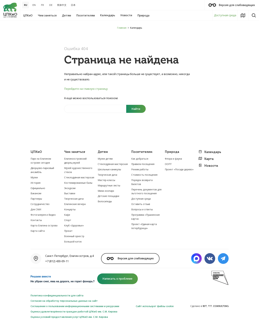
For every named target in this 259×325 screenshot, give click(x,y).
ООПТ (168, 164)
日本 (73, 5)
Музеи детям (105, 158)
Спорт (67, 220)
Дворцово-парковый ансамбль (42, 170)
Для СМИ (36, 209)
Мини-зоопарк (106, 190)
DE (50, 5)
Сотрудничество (40, 204)
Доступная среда (225, 15)
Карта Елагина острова (44, 225)
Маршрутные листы (109, 185)
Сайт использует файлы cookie (155, 306)
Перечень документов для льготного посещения (146, 191)
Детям (103, 152)
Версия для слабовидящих (231, 5)
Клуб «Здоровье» (74, 225)
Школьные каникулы (109, 169)
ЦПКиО (36, 152)
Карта (206, 159)
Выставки (69, 193)
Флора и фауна (173, 158)
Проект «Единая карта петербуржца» (144, 226)
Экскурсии (70, 188)
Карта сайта (38, 230)
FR (42, 5)
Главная (121, 27)
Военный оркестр (74, 236)
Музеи (34, 177)
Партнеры (36, 198)
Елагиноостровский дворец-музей (75, 160)
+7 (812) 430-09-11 (57, 261)
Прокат (68, 230)
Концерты (70, 209)
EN (34, 5)
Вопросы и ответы (142, 209)
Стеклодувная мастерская (79, 177)
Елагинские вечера (75, 204)
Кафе (67, 214)
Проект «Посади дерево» (179, 169)
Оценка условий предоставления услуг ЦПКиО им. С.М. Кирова (69, 316)
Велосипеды (105, 201)
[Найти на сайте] (95, 109)
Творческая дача (74, 198)
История (35, 182)
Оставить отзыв (140, 204)
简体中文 (61, 5)
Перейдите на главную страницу (86, 89)
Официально (38, 188)
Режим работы (139, 169)
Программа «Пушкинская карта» (145, 216)
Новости (208, 166)
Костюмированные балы (78, 182)
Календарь (209, 152)
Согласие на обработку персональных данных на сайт (64, 300)
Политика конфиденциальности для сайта (57, 295)
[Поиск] (136, 109)
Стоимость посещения (144, 174)
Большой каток (73, 241)
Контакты (36, 220)
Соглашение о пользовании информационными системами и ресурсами (75, 306)
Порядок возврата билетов (142, 182)
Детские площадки (108, 196)
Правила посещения (142, 164)
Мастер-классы (106, 180)
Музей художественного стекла (78, 170)
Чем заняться (74, 152)
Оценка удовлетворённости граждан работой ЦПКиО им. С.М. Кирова (74, 311)
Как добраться (139, 158)
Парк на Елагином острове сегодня (41, 160)
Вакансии (36, 193)
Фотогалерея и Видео (43, 214)
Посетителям (141, 152)
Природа (172, 152)
